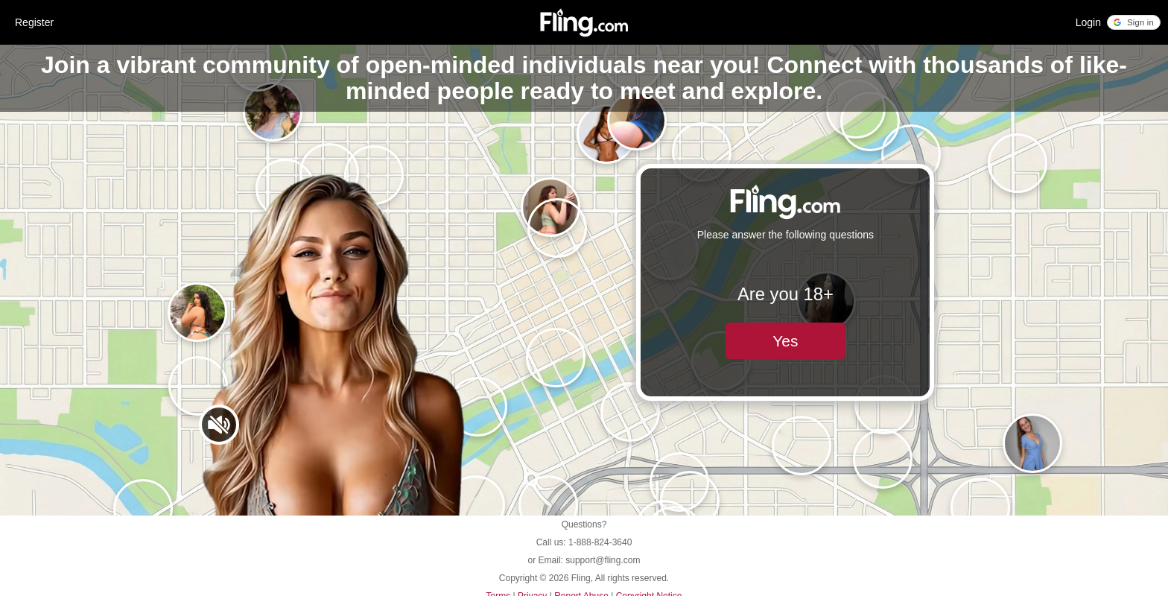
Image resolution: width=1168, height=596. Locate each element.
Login (1088, 22)
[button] (1134, 22)
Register (34, 22)
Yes (785, 340)
